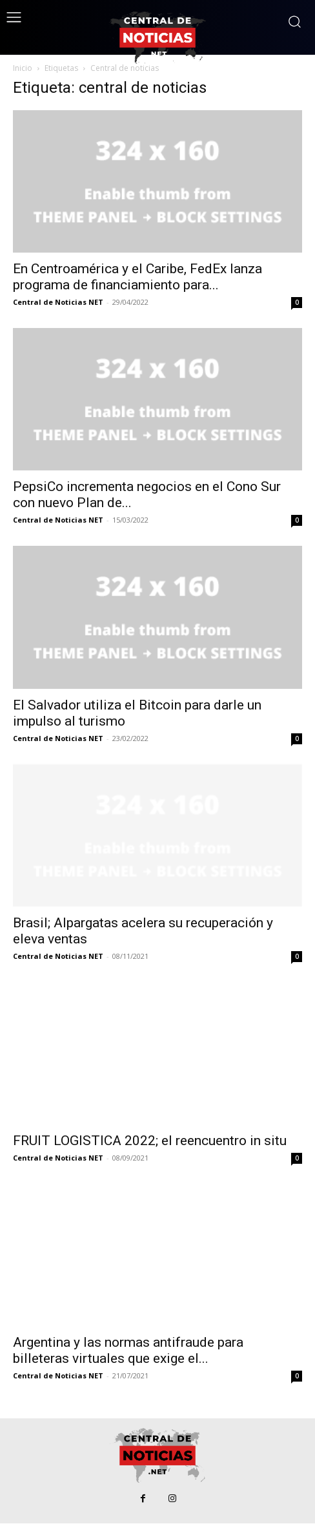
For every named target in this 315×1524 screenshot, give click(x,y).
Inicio (22, 68)
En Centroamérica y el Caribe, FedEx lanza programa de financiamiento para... (137, 277)
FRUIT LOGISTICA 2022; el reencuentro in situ (150, 1140)
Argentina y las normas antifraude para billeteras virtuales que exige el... (128, 1350)
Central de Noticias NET (58, 302)
